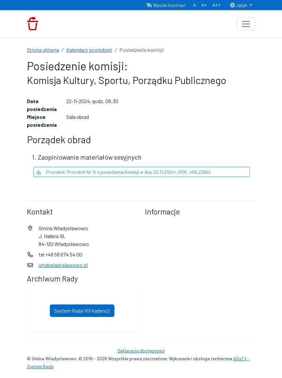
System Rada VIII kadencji (82, 310)
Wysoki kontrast (166, 5)
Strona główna (43, 50)
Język (239, 5)
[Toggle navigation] (246, 24)
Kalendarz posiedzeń (89, 50)
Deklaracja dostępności (141, 350)
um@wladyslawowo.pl (63, 265)
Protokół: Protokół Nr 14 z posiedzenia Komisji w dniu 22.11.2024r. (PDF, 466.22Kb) (123, 172)
